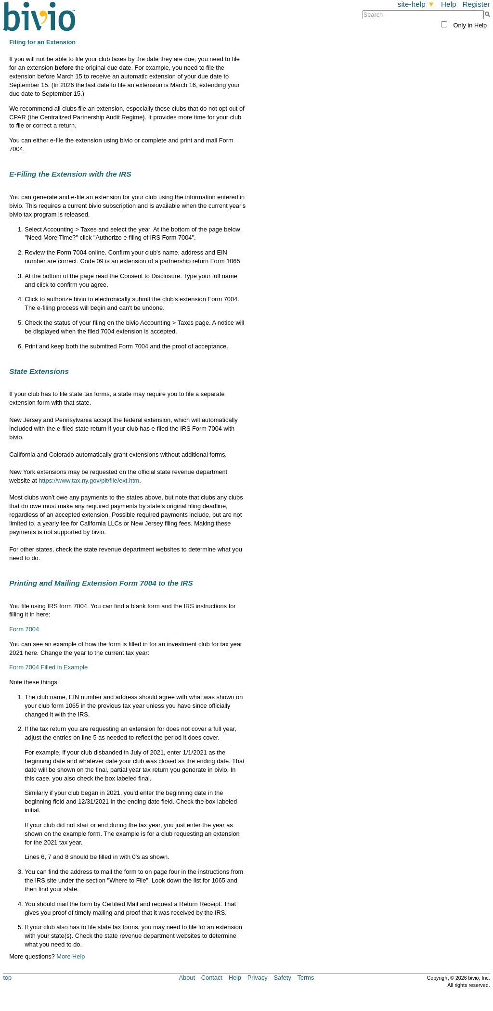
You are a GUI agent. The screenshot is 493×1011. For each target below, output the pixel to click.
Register (476, 4)
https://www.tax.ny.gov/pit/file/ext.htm (89, 480)
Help (448, 4)
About (187, 977)
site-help (416, 4)
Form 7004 (24, 629)
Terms (306, 977)
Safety (282, 977)
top (7, 977)
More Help (70, 956)
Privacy (257, 977)
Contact (211, 977)
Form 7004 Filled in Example (48, 667)
